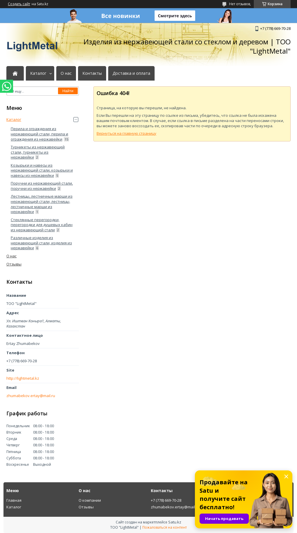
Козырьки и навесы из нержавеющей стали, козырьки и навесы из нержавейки (42, 170)
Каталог (38, 73)
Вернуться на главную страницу (126, 133)
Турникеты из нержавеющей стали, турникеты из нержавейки (38, 152)
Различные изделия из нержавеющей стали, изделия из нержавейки (41, 242)
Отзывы (13, 264)
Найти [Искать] (67, 91)
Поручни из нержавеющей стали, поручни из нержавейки (42, 186)
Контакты (92, 73)
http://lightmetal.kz (22, 378)
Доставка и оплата (131, 73)
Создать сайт (19, 4)
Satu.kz (174, 522)
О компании (90, 500)
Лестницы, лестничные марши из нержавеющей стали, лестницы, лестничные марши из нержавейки (42, 204)
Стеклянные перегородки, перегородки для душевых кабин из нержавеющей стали (42, 224)
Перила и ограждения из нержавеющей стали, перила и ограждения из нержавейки (39, 133)
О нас (66, 73)
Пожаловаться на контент (164, 527)
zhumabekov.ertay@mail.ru (30, 395)
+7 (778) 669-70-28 (166, 500)
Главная (13, 500)
